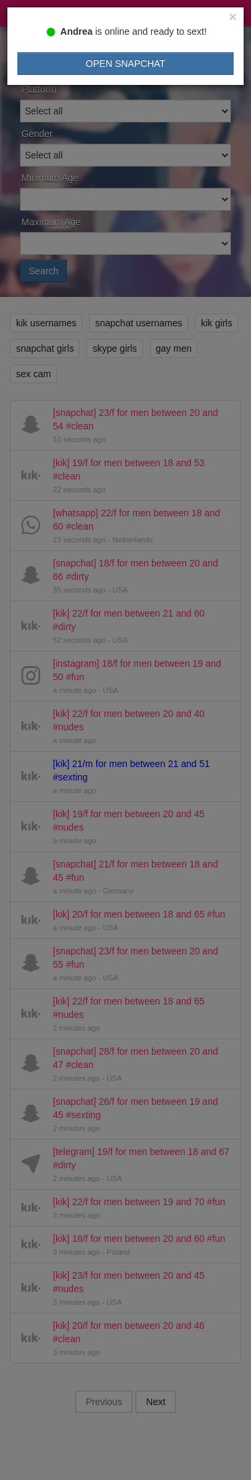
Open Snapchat (125, 63)
